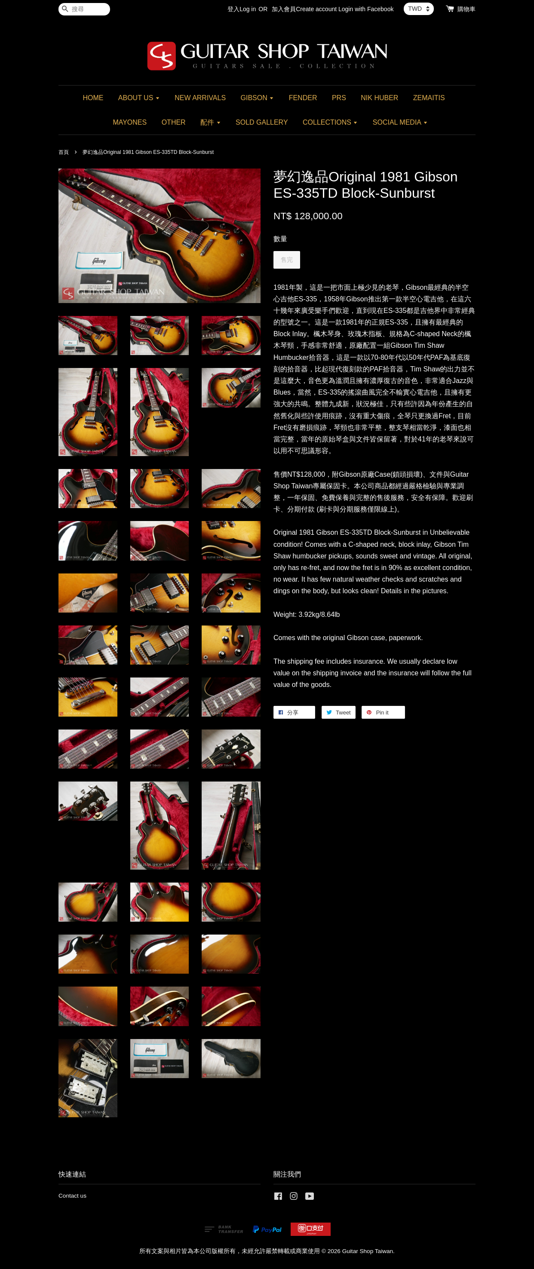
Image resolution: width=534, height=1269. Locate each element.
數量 (280, 238)
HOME (93, 97)
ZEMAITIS (429, 97)
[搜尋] (84, 9)
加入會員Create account (304, 9)
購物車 (466, 9)
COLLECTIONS (330, 122)
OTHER (174, 122)
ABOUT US (139, 97)
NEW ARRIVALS (200, 97)
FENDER (303, 97)
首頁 (63, 152)
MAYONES (130, 122)
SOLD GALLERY (262, 122)
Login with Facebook (365, 9)
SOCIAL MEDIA (400, 122)
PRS (339, 97)
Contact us (72, 1195)
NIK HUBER (379, 97)
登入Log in (241, 9)
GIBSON (257, 97)
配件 (210, 122)
